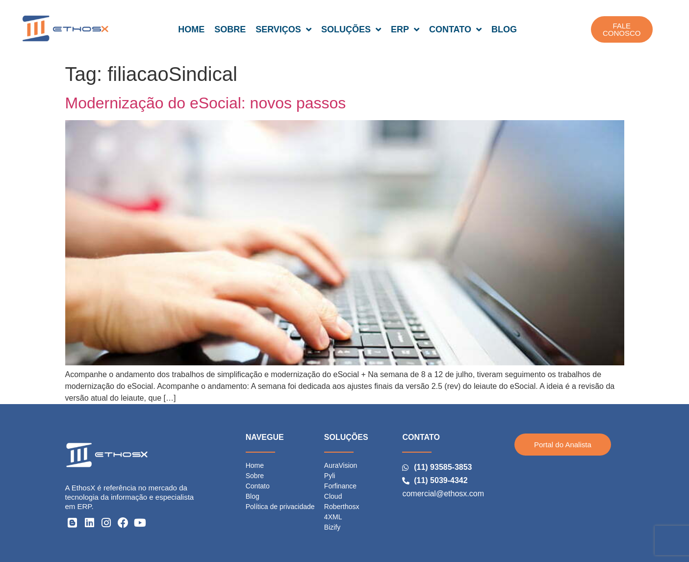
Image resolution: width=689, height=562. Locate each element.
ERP (405, 29)
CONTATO (455, 29)
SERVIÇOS (283, 29)
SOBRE (230, 29)
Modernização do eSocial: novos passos (205, 103)
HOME (191, 29)
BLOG (504, 29)
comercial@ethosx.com (443, 493)
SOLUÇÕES (351, 29)
